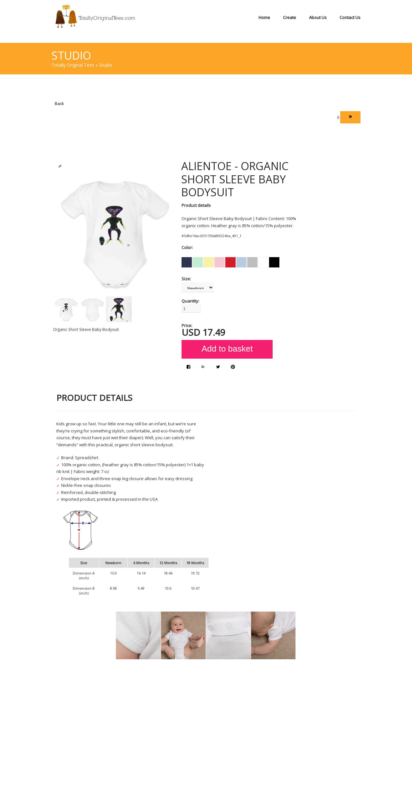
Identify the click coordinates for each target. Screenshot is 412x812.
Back (59, 103)
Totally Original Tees (73, 65)
